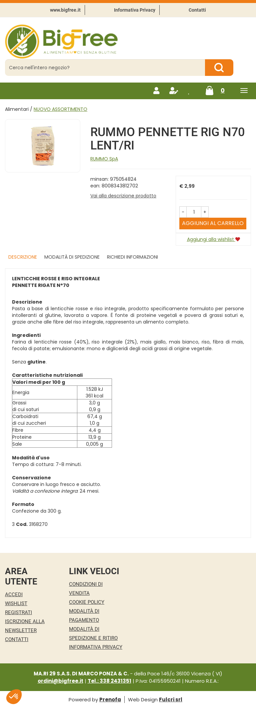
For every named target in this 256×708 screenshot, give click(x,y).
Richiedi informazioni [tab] (132, 257)
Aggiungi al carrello (213, 223)
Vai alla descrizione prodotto (123, 195)
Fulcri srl (170, 699)
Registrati (18, 612)
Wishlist (16, 603)
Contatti (197, 10)
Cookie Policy (86, 602)
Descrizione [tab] (22, 257)
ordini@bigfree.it (60, 680)
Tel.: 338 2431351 (109, 680)
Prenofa (110, 699)
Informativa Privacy (134, 10)
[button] (183, 212)
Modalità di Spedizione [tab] (72, 257)
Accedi (14, 594)
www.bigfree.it (65, 10)
